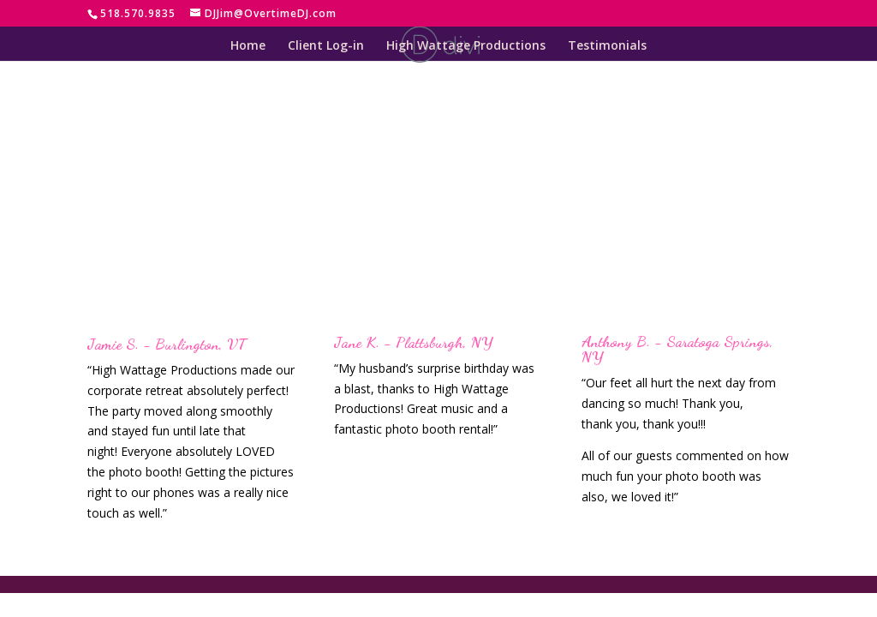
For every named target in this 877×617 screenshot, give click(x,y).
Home (247, 46)
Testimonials (607, 46)
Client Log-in (326, 46)
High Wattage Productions (466, 46)
